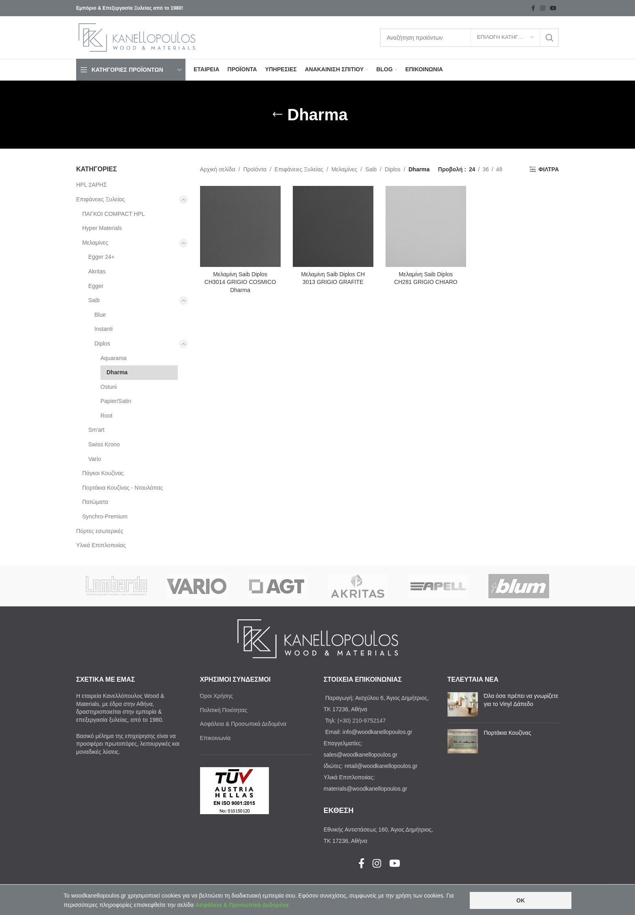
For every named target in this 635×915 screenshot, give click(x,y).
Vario (94, 459)
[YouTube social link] (553, 8)
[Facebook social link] (533, 8)
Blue (100, 314)
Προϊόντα (254, 169)
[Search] (469, 37)
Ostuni (108, 387)
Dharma (117, 372)
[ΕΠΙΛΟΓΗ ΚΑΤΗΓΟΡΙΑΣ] (505, 37)
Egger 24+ (101, 257)
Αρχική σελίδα (217, 169)
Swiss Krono (104, 444)
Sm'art (96, 430)
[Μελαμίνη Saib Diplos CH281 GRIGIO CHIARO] (426, 226)
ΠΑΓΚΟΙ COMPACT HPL (113, 214)
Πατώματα (95, 502)
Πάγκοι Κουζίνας (103, 473)
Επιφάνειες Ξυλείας (100, 199)
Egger (95, 286)
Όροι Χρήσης (216, 696)
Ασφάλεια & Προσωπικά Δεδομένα (243, 724)
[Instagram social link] (543, 8)
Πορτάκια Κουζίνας (507, 732)
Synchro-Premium (105, 516)
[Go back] (277, 115)
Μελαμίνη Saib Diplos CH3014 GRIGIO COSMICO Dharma (240, 282)
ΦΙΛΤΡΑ (548, 169)
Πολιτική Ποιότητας (223, 710)
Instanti (103, 329)
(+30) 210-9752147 (361, 720)
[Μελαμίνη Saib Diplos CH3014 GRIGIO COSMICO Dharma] (240, 226)
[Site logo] (137, 37)
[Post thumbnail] (462, 704)
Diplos (102, 343)
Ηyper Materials (102, 228)
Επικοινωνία (215, 738)
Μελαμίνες (95, 242)
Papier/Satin (115, 401)
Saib (94, 300)
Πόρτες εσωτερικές (100, 531)
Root (106, 415)
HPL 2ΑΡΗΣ (91, 184)
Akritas (97, 271)
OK (520, 900)
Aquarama (113, 358)
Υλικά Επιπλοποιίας (101, 545)
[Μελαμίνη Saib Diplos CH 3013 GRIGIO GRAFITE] (333, 226)
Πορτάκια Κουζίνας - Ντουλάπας (122, 487)
